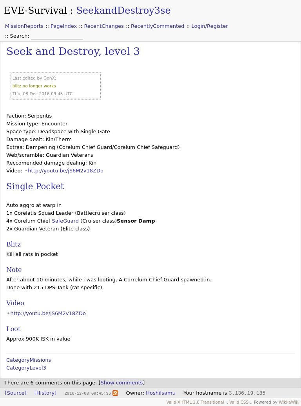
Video (15, 303)
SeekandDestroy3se (123, 10)
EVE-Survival (35, 10)
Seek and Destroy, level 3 (73, 51)
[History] (45, 393)
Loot (13, 329)
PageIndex (64, 26)
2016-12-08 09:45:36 (87, 393)
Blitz (13, 244)
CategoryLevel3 (26, 368)
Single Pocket (35, 186)
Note (14, 270)
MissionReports (24, 26)
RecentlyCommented (157, 26)
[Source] (16, 393)
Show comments (122, 383)
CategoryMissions (28, 360)
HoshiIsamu (161, 393)
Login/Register (210, 26)
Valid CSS (238, 402)
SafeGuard (65, 221)
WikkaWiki (289, 402)
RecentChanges (103, 26)
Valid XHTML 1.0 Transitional (195, 402)
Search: (20, 36)
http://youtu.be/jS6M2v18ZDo (65, 171)
